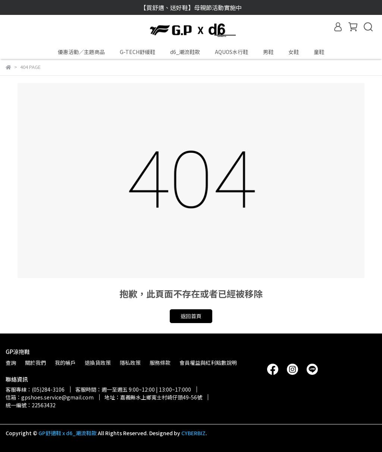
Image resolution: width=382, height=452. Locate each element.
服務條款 (160, 362)
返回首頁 (191, 316)
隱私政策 (130, 362)
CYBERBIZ (193, 433)
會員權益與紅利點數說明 (208, 362)
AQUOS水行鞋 (231, 52)
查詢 (11, 362)
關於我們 (35, 362)
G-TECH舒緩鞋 (137, 52)
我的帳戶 (65, 362)
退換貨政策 (98, 362)
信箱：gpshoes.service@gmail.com (50, 397)
